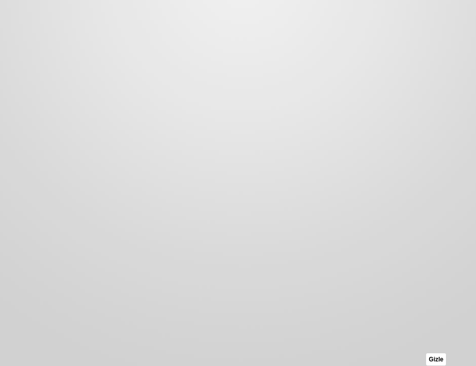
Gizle (436, 359)
